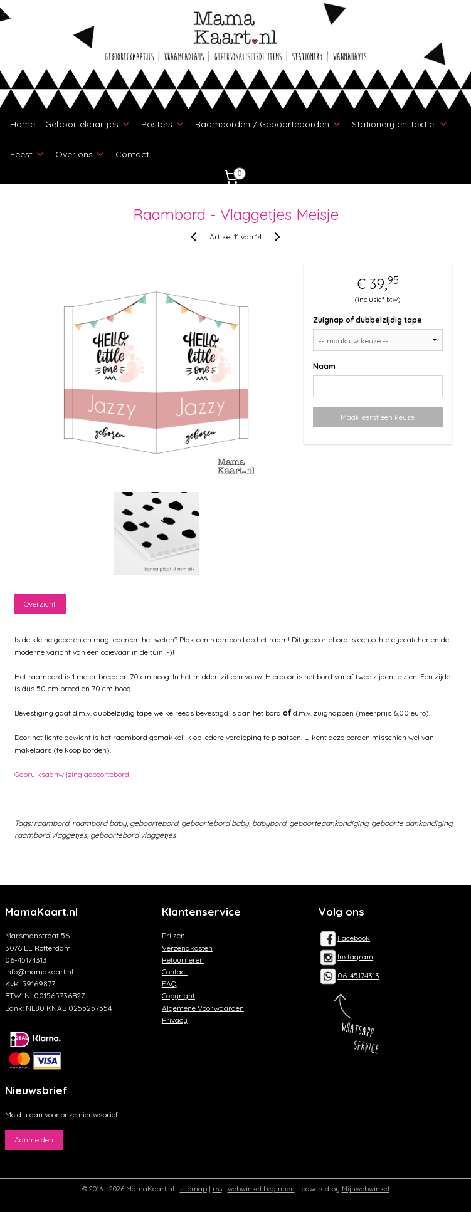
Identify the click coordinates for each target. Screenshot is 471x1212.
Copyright (178, 995)
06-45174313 (358, 975)
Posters (163, 124)
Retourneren (183, 959)
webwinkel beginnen (261, 1188)
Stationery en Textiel (400, 124)
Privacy (175, 1020)
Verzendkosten (187, 948)
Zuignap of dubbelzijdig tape (367, 320)
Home (22, 124)
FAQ (169, 983)
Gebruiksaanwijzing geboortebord (71, 774)
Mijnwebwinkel (365, 1188)
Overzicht (40, 604)
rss (217, 1188)
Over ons (80, 154)
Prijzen (173, 935)
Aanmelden (33, 1139)
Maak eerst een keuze (378, 417)
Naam (324, 367)
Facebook (344, 938)
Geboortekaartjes (88, 124)
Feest (27, 154)
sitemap (193, 1188)
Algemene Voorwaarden (203, 1008)
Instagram (346, 956)
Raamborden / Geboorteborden (268, 124)
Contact (132, 154)
